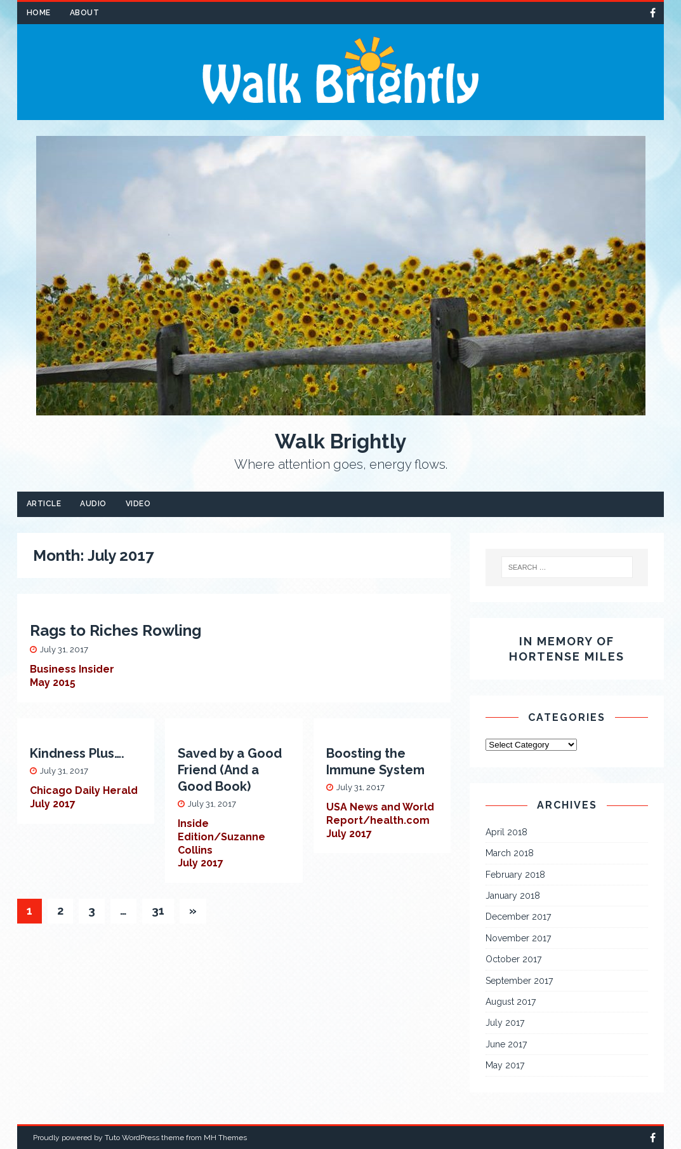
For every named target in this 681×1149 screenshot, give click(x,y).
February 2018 (515, 875)
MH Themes (225, 1137)
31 (158, 910)
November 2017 (518, 938)
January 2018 (513, 895)
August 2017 (511, 1002)
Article (44, 503)
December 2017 (518, 916)
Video (138, 503)
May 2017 (505, 1065)
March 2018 (510, 853)
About (85, 12)
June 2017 (506, 1044)
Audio (93, 503)
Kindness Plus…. (77, 753)
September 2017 (519, 981)
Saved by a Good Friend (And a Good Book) (230, 770)
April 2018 (506, 832)
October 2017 (513, 959)
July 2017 (505, 1023)
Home (39, 12)
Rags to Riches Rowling (115, 630)
